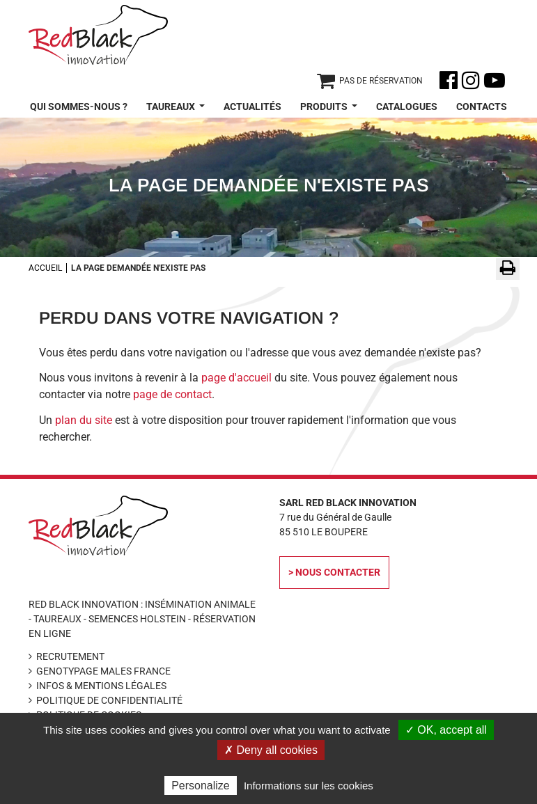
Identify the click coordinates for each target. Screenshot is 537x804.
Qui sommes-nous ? (78, 106)
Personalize (200, 785)
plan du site (83, 420)
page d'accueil (236, 377)
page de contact (172, 394)
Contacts (481, 106)
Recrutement (70, 656)
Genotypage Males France (103, 671)
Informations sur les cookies (308, 785)
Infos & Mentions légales (101, 685)
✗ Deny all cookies (271, 750)
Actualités (252, 106)
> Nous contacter (334, 572)
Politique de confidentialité (109, 700)
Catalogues (406, 106)
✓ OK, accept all (446, 730)
